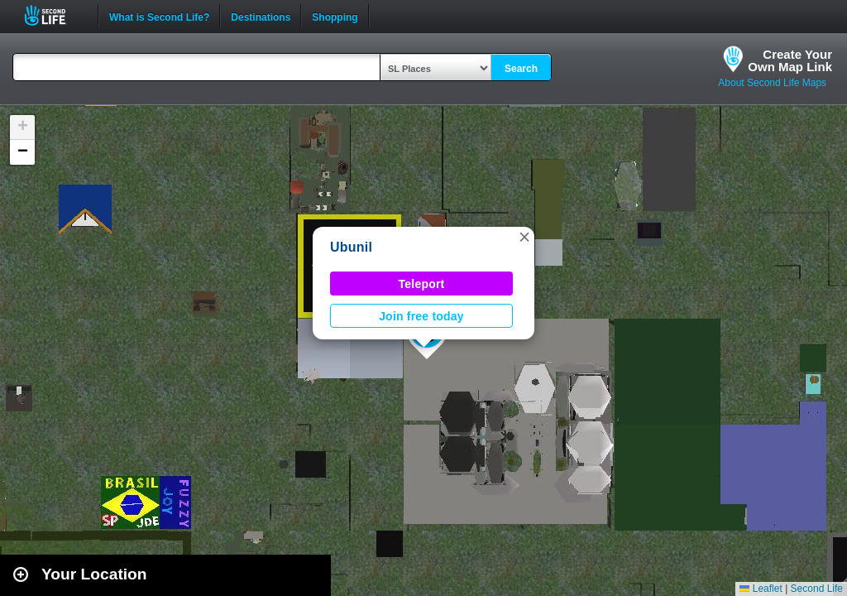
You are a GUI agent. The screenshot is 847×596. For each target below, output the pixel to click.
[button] (524, 237)
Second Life (54, 15)
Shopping (334, 16)
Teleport (422, 284)
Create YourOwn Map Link (790, 60)
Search (521, 68)
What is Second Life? (159, 16)
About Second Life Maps (772, 83)
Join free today (421, 316)
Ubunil (351, 247)
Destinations (260, 16)
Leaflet (760, 588)
